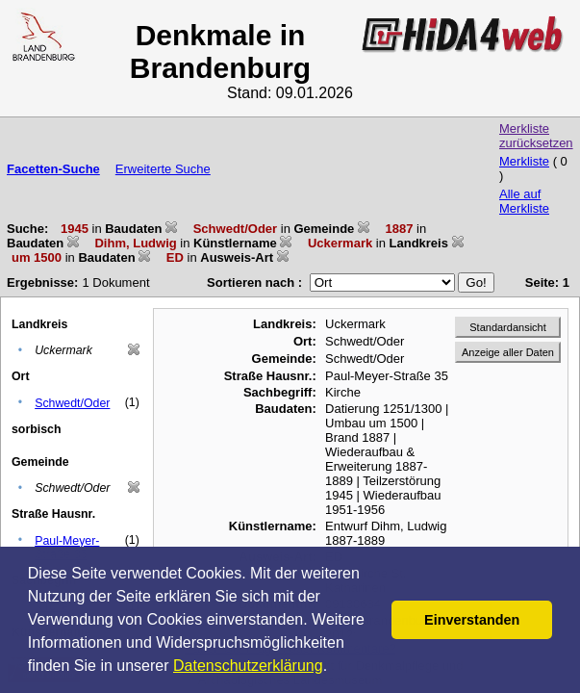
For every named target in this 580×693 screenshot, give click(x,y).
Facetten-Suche (53, 169)
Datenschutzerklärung (248, 665)
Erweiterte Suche (163, 169)
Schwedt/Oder (72, 403)
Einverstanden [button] (471, 620)
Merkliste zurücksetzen (536, 135)
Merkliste (524, 161)
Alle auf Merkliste (524, 201)
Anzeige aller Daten (508, 352)
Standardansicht (507, 327)
